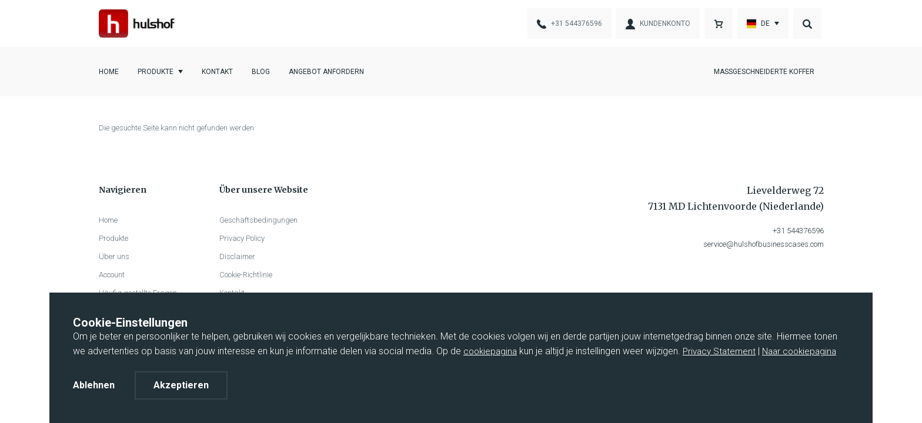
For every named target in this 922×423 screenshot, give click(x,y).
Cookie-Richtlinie (245, 274)
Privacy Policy (242, 238)
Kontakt (217, 72)
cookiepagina (490, 351)
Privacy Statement (719, 351)
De (758, 23)
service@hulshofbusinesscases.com (763, 244)
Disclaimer (237, 256)
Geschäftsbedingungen (258, 220)
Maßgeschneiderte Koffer (764, 72)
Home (109, 72)
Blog (261, 72)
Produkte (155, 72)
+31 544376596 (798, 230)
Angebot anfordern (326, 72)
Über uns (114, 256)
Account (112, 274)
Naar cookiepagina (799, 351)
